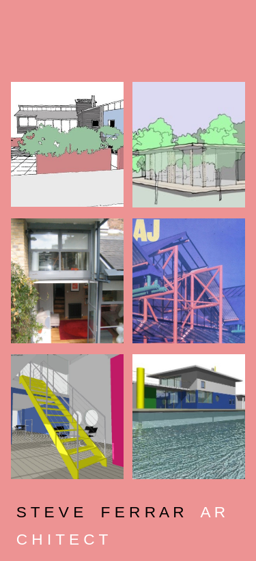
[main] (128, 523)
